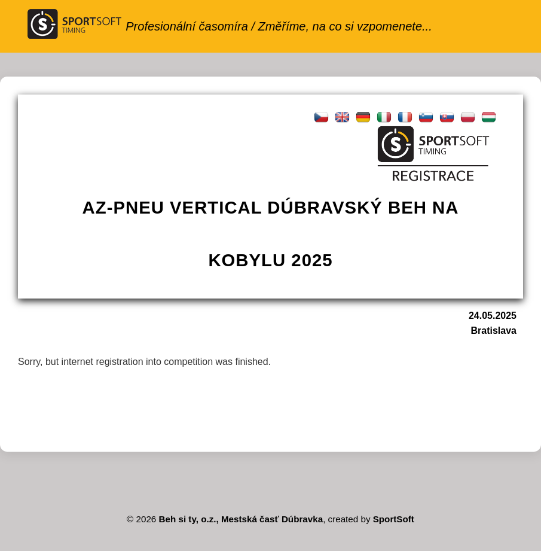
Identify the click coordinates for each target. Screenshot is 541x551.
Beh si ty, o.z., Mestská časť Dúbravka (241, 519)
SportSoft (393, 519)
